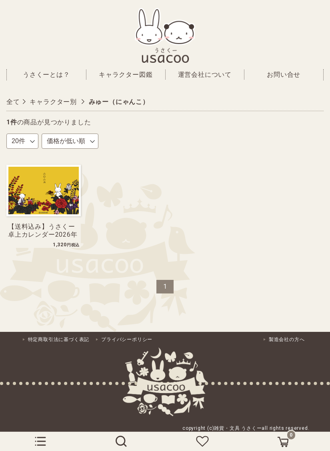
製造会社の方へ (287, 339)
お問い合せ (283, 74)
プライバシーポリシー (126, 339)
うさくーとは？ (46, 74)
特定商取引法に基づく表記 (59, 339)
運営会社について (205, 74)
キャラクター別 (53, 102)
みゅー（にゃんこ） (119, 102)
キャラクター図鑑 (125, 74)
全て (13, 102)
